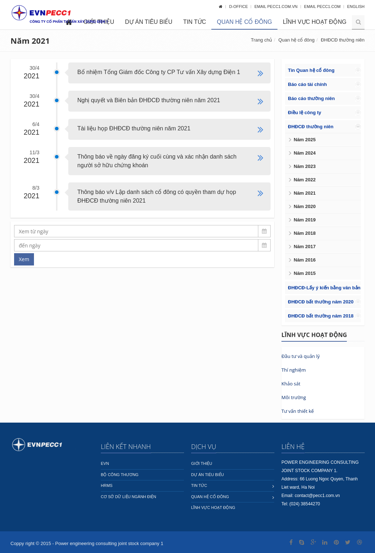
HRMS (106, 485)
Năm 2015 (305, 273)
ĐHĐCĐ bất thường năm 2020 (320, 301)
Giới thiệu (201, 463)
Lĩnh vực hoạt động (314, 22)
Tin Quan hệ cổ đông (311, 70)
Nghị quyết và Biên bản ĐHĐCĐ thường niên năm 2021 (148, 100)
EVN (105, 463)
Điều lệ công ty (304, 112)
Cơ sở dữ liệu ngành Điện (128, 496)
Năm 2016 (305, 260)
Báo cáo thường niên (311, 98)
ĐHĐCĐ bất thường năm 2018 (320, 316)
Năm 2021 (305, 193)
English (356, 6)
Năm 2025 (305, 139)
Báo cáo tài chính (307, 84)
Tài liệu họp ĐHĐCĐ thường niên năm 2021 (133, 128)
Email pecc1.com (323, 6)
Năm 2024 (305, 153)
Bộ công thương (119, 474)
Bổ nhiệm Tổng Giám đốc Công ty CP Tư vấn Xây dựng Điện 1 (158, 72)
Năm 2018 (305, 233)
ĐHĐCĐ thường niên (343, 40)
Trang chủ (261, 40)
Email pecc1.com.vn (276, 6)
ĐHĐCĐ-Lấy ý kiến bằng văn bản (324, 287)
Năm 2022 (305, 179)
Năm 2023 (305, 166)
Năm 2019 (305, 220)
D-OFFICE (239, 6)
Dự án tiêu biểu (148, 22)
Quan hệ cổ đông (244, 22)
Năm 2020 (305, 206)
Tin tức (194, 22)
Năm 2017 (305, 246)
